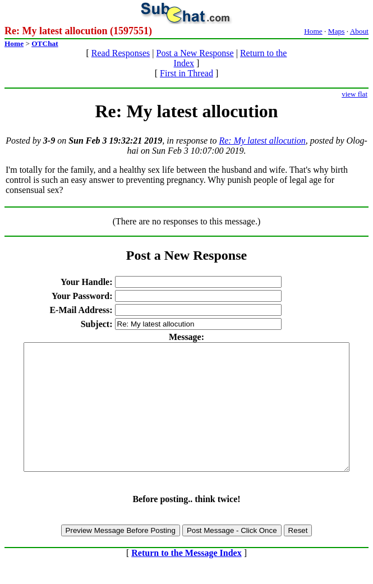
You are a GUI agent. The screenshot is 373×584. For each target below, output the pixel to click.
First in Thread (186, 73)
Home (313, 31)
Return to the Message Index (186, 578)
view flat (354, 94)
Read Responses (120, 53)
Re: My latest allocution (262, 140)
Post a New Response (194, 53)
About (359, 31)
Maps (336, 31)
